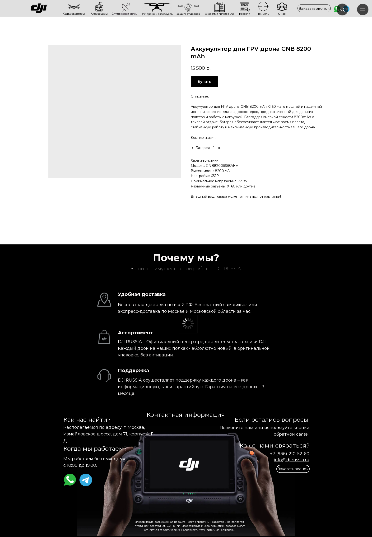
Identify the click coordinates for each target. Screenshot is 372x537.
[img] (55, 8)
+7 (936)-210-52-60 (289, 453)
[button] (314, 8)
